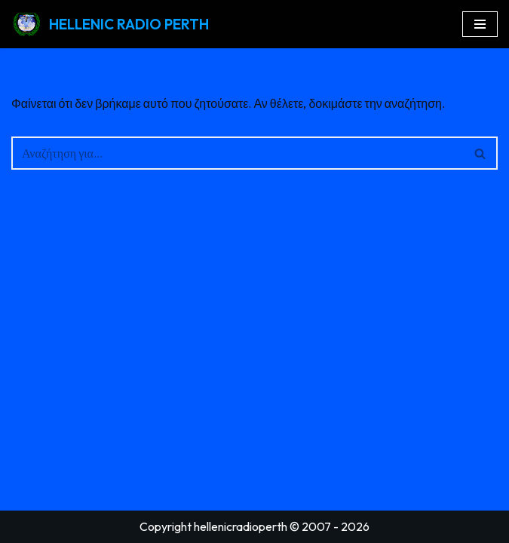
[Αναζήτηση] (237, 153)
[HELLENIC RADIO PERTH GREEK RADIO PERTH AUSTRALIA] (110, 24)
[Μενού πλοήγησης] (480, 24)
